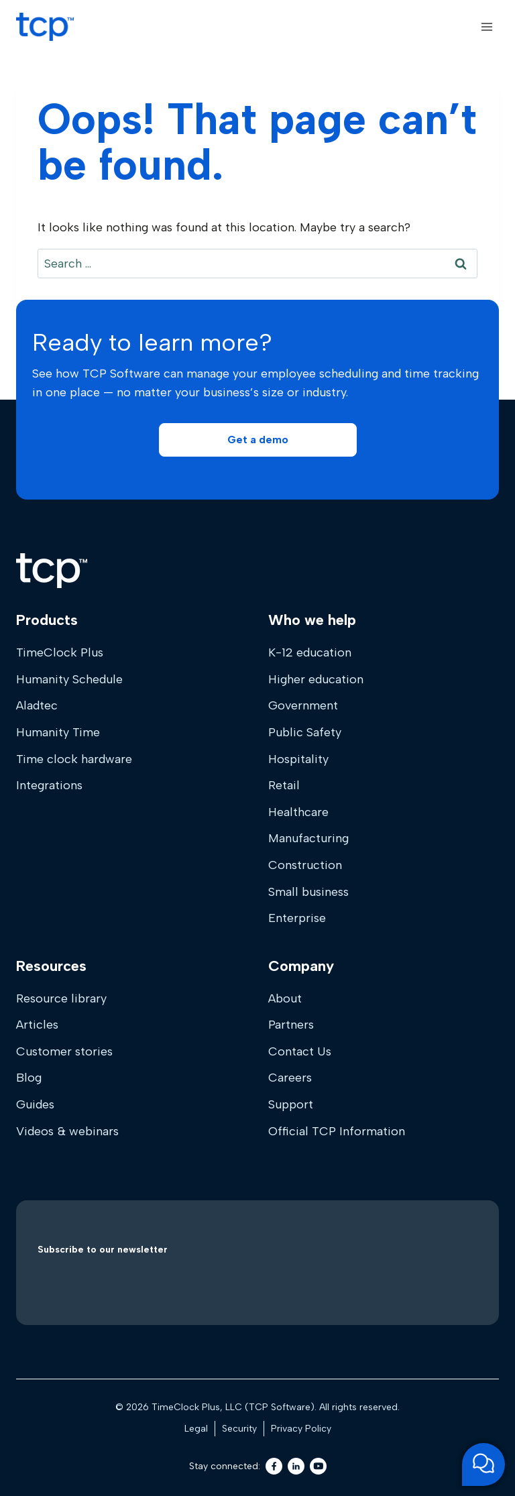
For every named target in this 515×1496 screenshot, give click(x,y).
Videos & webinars (67, 1131)
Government (303, 705)
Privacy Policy (301, 1428)
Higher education (315, 679)
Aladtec (37, 705)
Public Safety (304, 732)
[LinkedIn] (296, 1466)
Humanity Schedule (69, 679)
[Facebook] (274, 1466)
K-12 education (309, 652)
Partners (291, 1024)
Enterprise (297, 918)
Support (290, 1104)
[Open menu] (486, 26)
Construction (305, 865)
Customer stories (64, 1051)
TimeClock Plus (59, 652)
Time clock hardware (74, 759)
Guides (35, 1104)
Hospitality (298, 759)
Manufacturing (308, 838)
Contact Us (299, 1051)
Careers (290, 1077)
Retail (284, 785)
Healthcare (298, 812)
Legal (196, 1428)
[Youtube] (318, 1466)
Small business (308, 891)
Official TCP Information (336, 1131)
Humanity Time (58, 732)
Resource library (61, 998)
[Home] (51, 570)
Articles (37, 1024)
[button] (258, 440)
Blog (29, 1077)
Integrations (49, 785)
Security (239, 1428)
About (285, 998)
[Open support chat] (483, 1464)
